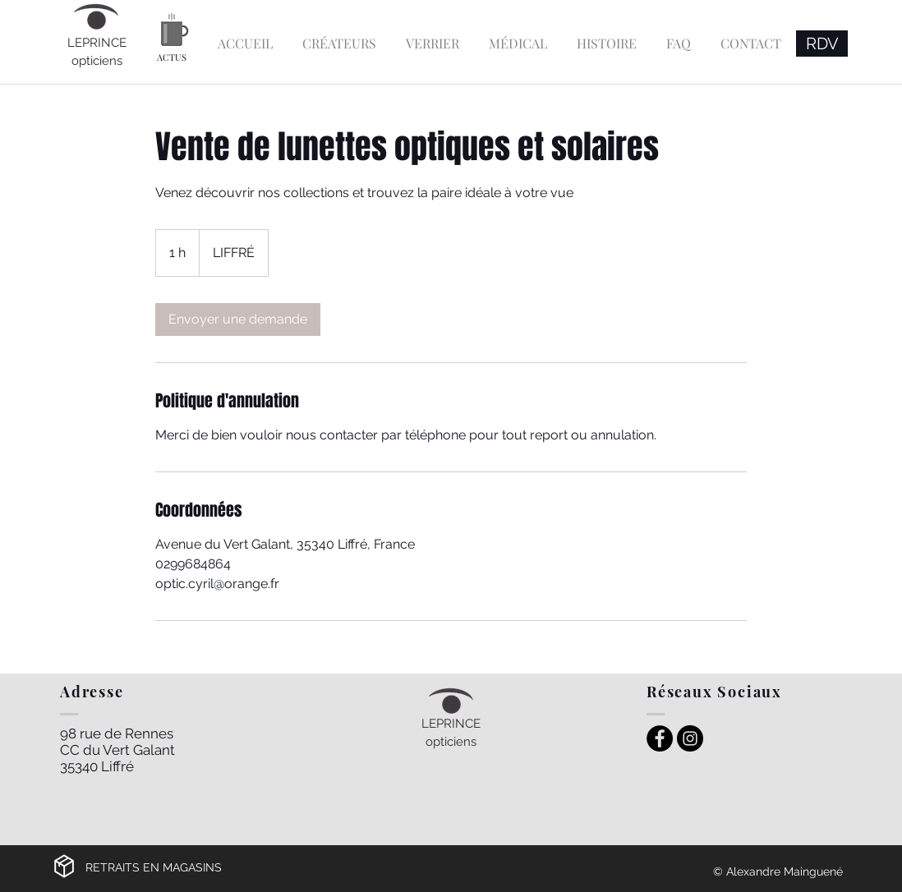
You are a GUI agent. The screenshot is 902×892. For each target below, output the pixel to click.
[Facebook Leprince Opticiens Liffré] (660, 738)
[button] (339, 36)
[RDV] (822, 43)
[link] (237, 319)
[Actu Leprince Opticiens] (174, 29)
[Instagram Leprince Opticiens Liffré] (690, 738)
